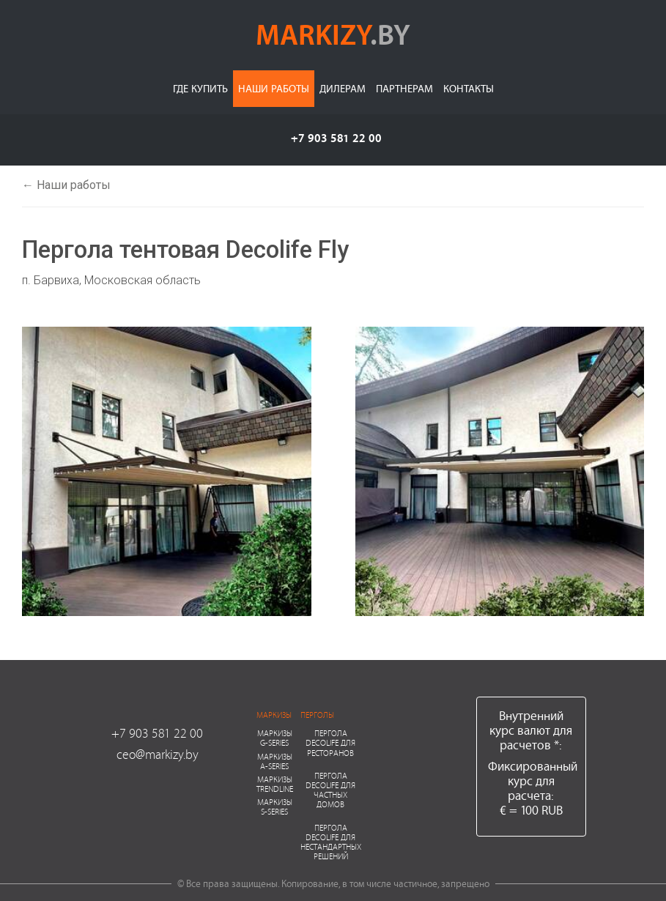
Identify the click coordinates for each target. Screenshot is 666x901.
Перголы (317, 714)
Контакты (468, 88)
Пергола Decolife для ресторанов (330, 742)
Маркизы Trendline (274, 784)
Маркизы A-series (274, 761)
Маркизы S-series (274, 806)
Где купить (200, 88)
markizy (333, 34)
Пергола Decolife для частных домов (330, 790)
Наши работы (273, 88)
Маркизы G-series (274, 738)
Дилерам (342, 88)
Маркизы (274, 714)
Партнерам (404, 88)
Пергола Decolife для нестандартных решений (330, 842)
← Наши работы (66, 185)
